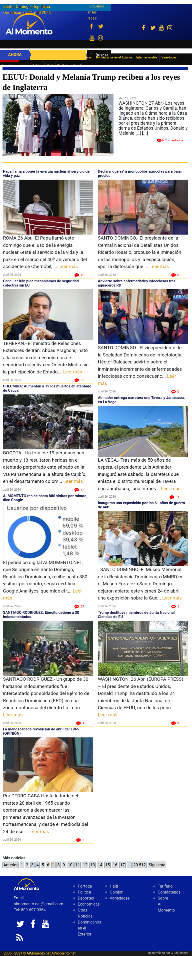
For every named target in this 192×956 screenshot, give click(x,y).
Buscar (102, 55)
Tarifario (165, 886)
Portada (85, 886)
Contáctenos (169, 892)
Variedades (120, 898)
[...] (145, 133)
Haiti (114, 886)
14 (100, 865)
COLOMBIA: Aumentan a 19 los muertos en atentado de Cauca (47, 388)
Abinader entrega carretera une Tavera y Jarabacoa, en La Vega (141, 399)
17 (122, 865)
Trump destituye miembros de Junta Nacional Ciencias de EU (136, 614)
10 (70, 865)
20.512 (140, 865)
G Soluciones (179, 953)
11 (78, 865)
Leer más (68, 266)
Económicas (89, 904)
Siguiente (157, 865)
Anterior (11, 865)
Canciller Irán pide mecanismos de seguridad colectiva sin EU (41, 283)
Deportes (86, 898)
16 (115, 865)
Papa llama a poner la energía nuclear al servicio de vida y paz (46, 173)
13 (92, 865)
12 (85, 865)
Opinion (117, 892)
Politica (84, 892)
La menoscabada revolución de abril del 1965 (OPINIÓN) (41, 731)
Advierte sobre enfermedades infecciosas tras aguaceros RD (137, 283)
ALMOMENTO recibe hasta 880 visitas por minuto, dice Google (45, 498)
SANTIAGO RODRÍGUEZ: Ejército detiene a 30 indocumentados (41, 614)
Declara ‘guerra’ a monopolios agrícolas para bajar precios (140, 173)
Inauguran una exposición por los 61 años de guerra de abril (141, 505)
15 (107, 865)
